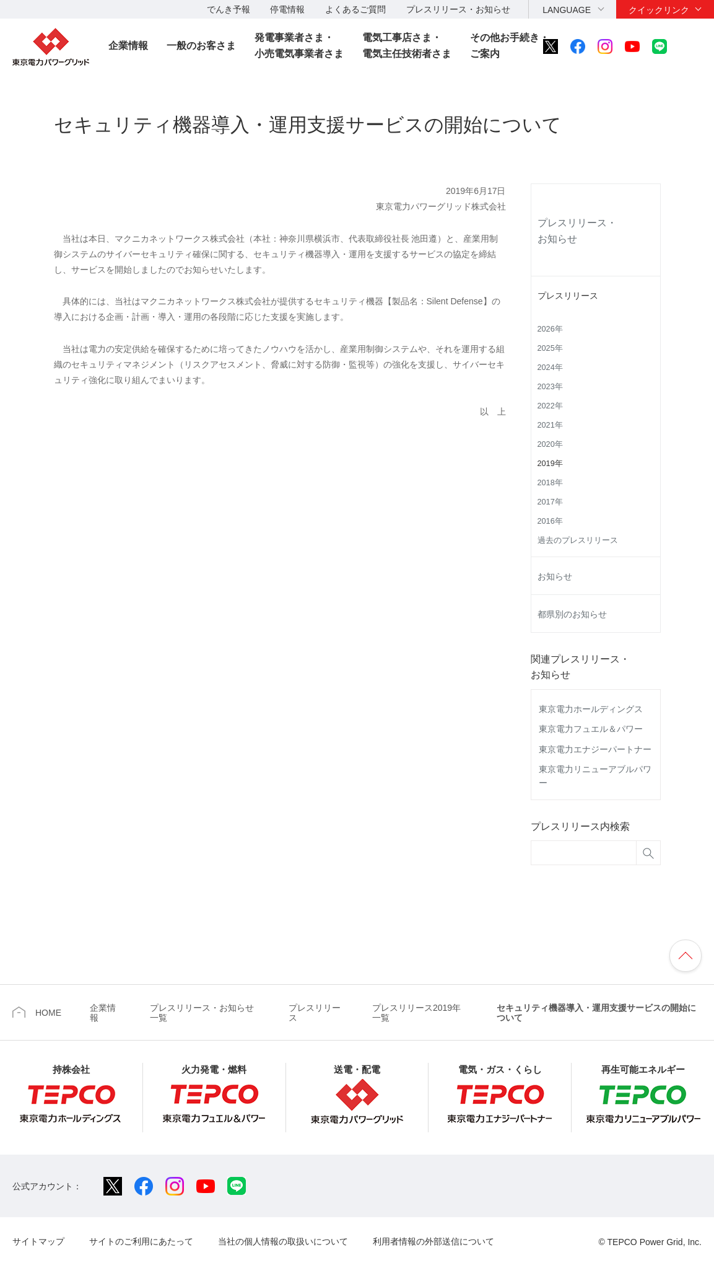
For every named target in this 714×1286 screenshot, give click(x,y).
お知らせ (555, 576)
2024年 (550, 367)
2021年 (550, 425)
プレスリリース (568, 296)
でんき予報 (228, 9)
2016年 (550, 521)
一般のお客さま (201, 45)
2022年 (550, 406)
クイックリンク (659, 10)
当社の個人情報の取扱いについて (283, 1241)
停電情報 (287, 9)
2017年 (550, 502)
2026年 (550, 329)
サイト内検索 (694, 46)
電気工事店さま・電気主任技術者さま (406, 45)
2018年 (550, 482)
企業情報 (128, 45)
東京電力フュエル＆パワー (591, 729)
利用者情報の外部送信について (433, 1241)
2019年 (550, 463)
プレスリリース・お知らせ (458, 9)
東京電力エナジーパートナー (595, 749)
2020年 (550, 444)
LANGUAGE (566, 10)
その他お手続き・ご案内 (509, 45)
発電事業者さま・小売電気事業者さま (299, 45)
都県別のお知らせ (572, 614)
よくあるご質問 (355, 9)
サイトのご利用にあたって (141, 1241)
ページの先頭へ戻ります (685, 956)
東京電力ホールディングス (591, 709)
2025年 (550, 348)
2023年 (550, 386)
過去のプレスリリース (578, 540)
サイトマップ (38, 1241)
